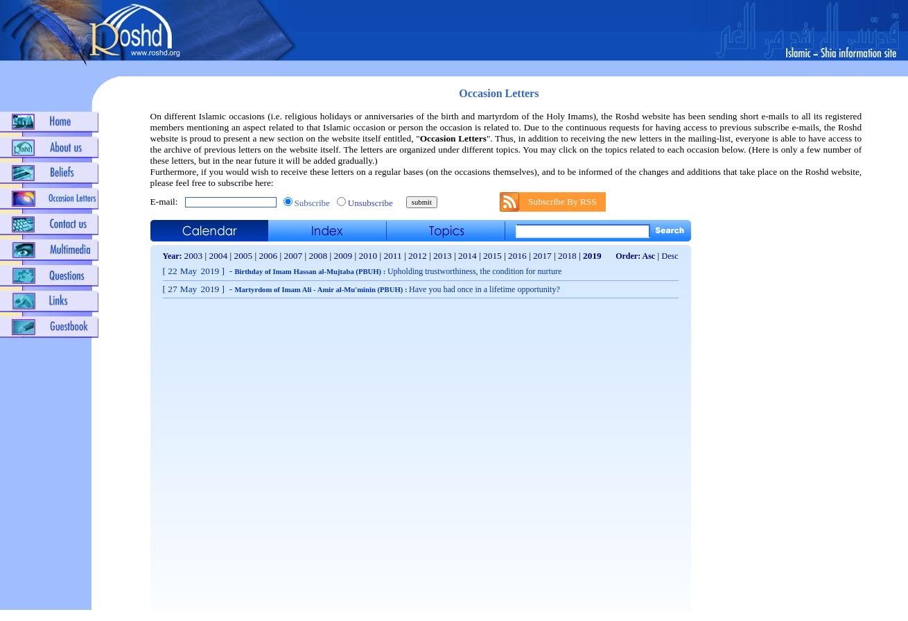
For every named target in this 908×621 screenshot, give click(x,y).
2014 (467, 255)
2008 (318, 255)
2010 (368, 255)
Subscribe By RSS (562, 201)
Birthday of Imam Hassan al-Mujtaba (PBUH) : (397, 271)
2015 (492, 255)
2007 (293, 255)
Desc (670, 256)
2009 (343, 255)
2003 (193, 255)
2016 (517, 255)
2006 (268, 255)
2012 (417, 255)
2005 (243, 255)
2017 (542, 255)
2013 (442, 255)
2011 (393, 255)
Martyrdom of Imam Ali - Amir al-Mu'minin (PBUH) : (396, 290)
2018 (567, 255)
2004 (218, 255)
